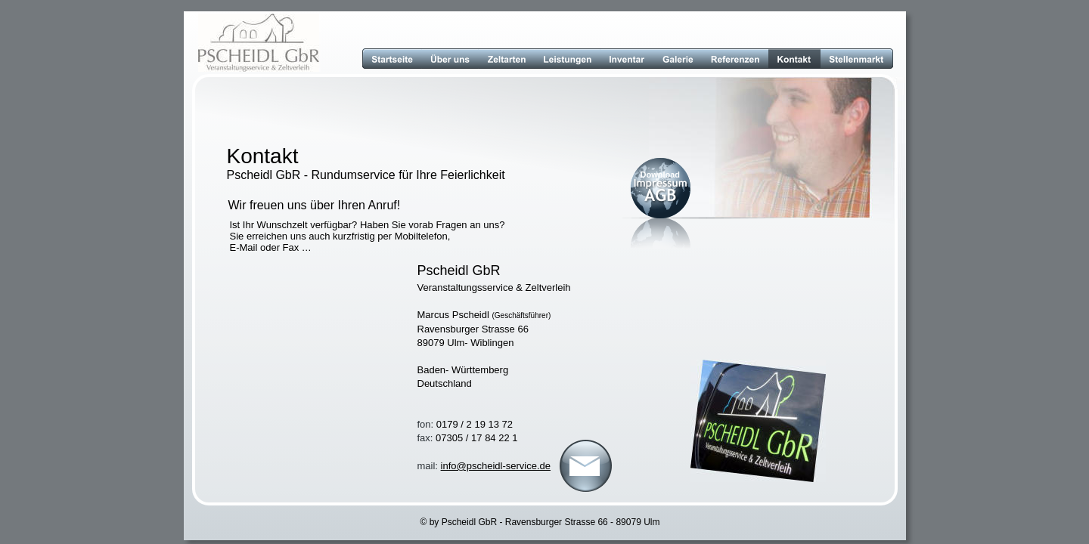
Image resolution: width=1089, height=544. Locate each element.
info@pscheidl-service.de (496, 465)
